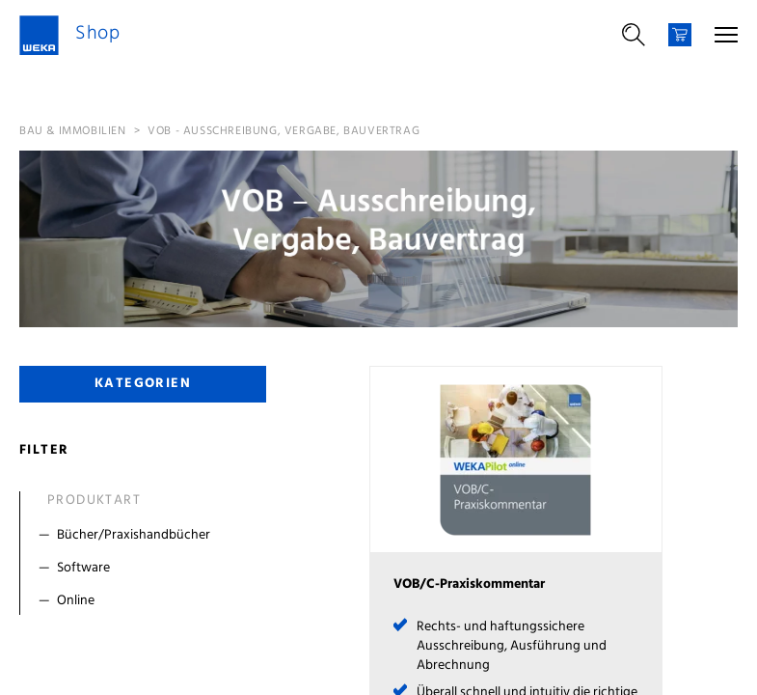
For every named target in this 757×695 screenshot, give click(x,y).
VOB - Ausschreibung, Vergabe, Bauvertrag (283, 131)
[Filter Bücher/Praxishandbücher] (147, 535)
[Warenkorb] (679, 34)
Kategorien (143, 384)
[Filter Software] (147, 568)
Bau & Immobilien (72, 131)
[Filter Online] (147, 601)
